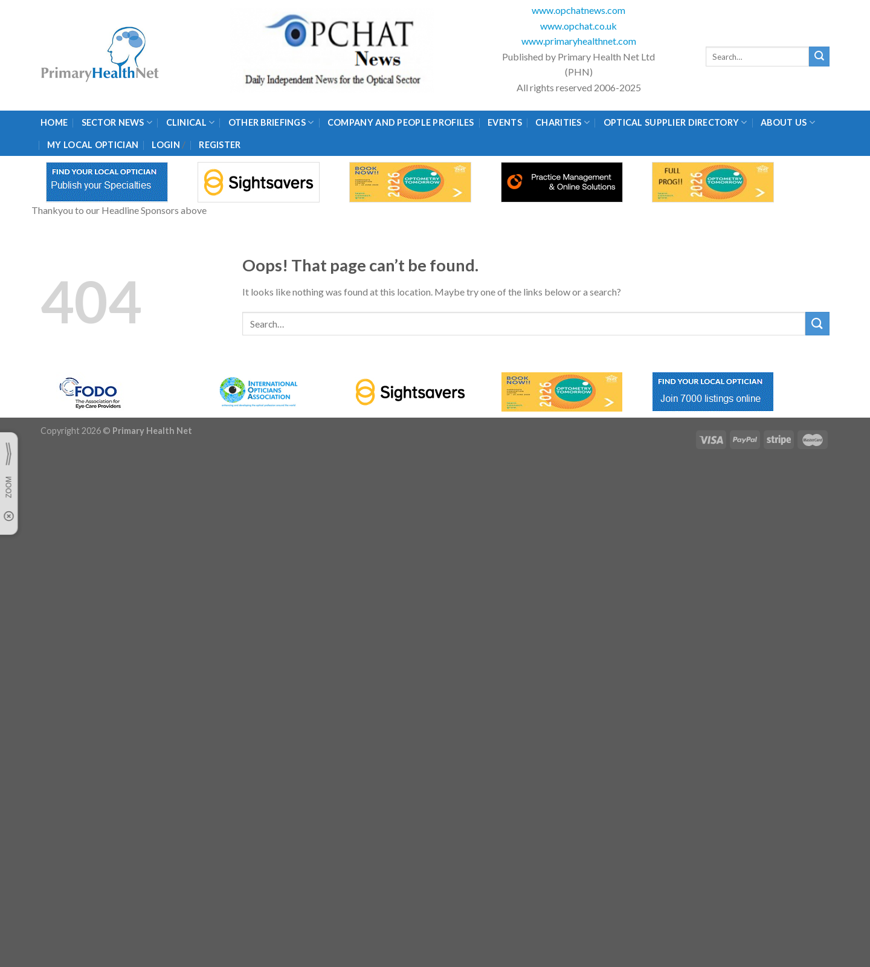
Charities (562, 122)
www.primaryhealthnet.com (578, 41)
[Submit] (819, 57)
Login (165, 145)
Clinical (190, 122)
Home (54, 122)
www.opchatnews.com (578, 10)
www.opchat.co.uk (578, 25)
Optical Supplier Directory (675, 122)
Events (505, 122)
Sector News (117, 122)
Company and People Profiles (400, 122)
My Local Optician (92, 145)
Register (219, 145)
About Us (788, 122)
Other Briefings (271, 122)
